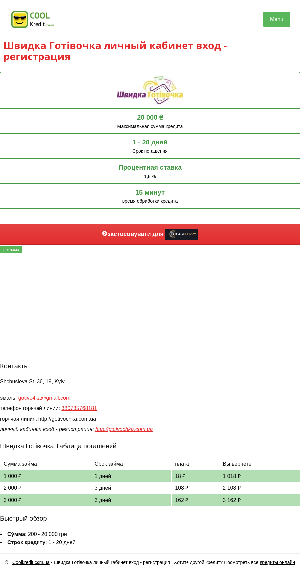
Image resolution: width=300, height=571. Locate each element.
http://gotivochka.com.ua (124, 429)
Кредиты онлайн (277, 562)
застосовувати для (150, 234)
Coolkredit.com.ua (31, 562)
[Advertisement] (150, 306)
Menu (276, 19)
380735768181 (79, 408)
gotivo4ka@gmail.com (44, 398)
